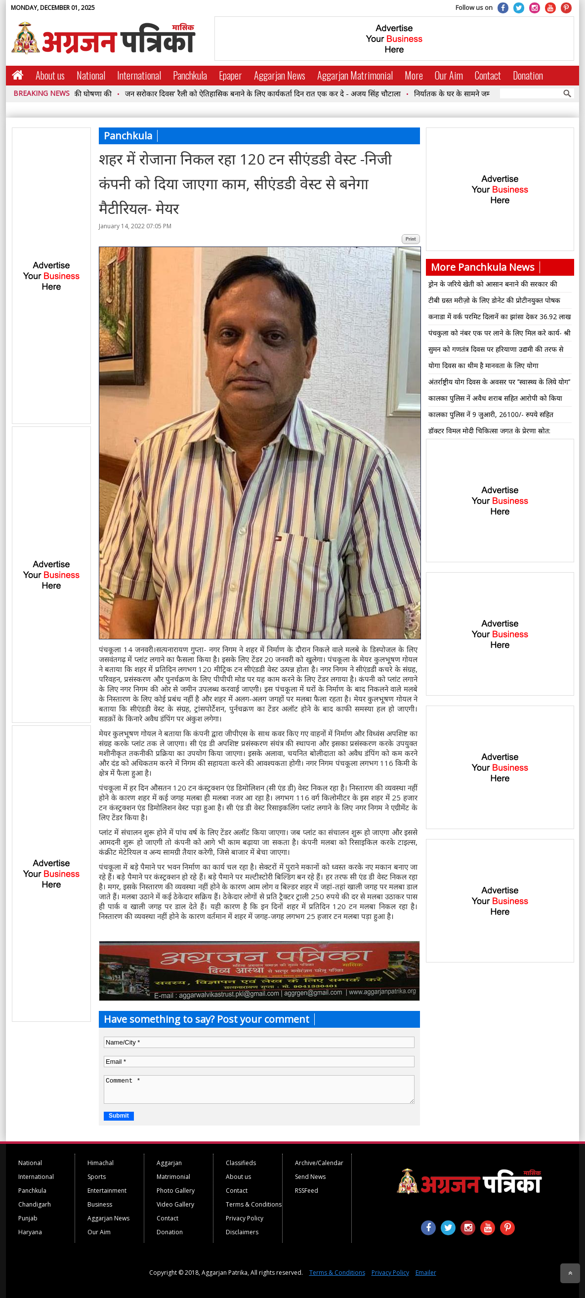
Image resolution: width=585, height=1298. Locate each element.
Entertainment (106, 1190)
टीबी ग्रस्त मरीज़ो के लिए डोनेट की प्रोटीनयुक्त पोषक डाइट (494, 301)
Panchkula (190, 75)
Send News (310, 1176)
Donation (528, 75)
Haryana (30, 1232)
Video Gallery (175, 1204)
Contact (488, 75)
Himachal (100, 1163)
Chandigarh (34, 1204)
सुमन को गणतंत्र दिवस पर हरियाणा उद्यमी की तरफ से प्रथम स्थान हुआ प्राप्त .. (495, 350)
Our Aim (449, 75)
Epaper (230, 75)
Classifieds (241, 1163)
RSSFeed (306, 1190)
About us (50, 75)
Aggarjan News (279, 75)
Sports (96, 1176)
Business (99, 1204)
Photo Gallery (176, 1190)
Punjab (28, 1218)
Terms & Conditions (254, 1204)
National (91, 75)
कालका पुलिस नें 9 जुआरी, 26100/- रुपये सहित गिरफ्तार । (490, 416)
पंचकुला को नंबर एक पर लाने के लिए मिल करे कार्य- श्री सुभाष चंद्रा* (499, 334)
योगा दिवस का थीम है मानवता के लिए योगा (483, 365)
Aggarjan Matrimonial (355, 75)
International (139, 75)
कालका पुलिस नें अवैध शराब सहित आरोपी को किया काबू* (495, 399)
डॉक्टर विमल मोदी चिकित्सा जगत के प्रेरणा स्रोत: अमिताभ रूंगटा (489, 432)
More (414, 75)
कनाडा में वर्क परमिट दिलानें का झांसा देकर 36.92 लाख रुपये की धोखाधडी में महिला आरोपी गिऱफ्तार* (499, 318)
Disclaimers (242, 1232)
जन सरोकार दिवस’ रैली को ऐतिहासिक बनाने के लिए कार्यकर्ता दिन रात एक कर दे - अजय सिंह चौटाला (269, 93)
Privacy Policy (244, 1218)
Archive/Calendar (319, 1163)
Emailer (426, 1272)
